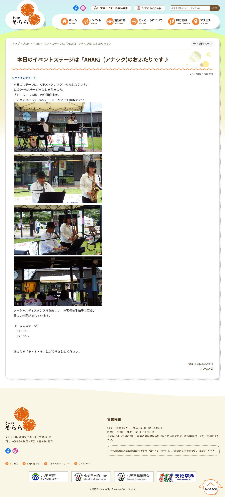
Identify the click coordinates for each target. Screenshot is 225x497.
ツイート (30, 78)
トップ (16, 43)
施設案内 (189, 436)
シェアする (18, 78)
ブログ (26, 43)
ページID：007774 (201, 74)
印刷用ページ (204, 43)
